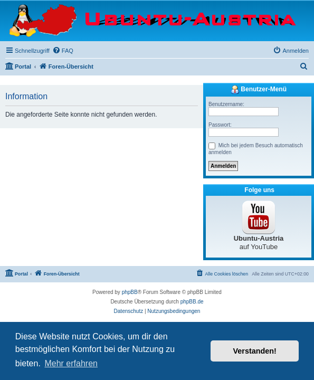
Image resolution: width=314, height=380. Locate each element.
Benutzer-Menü (259, 90)
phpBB (130, 292)
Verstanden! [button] (255, 351)
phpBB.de (192, 302)
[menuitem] (62, 50)
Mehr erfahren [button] (71, 363)
